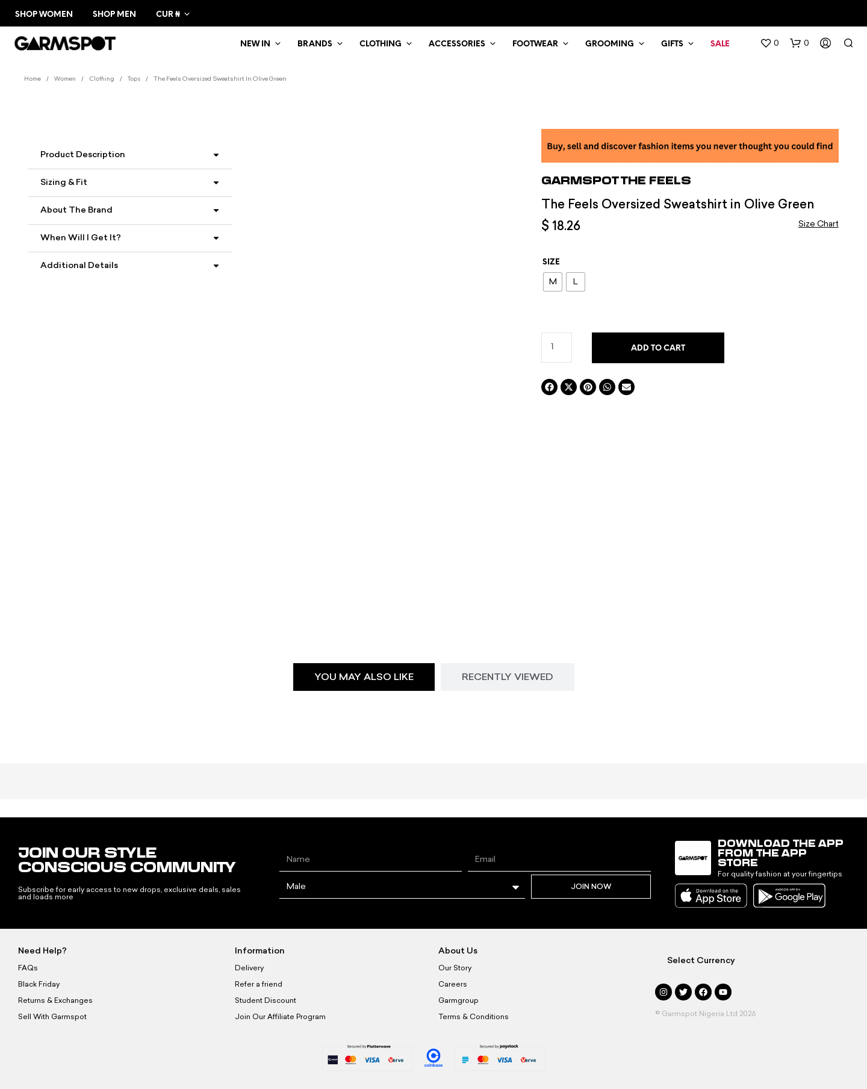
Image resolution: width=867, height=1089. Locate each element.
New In (255, 44)
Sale (720, 44)
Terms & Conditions (473, 1017)
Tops (134, 79)
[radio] (553, 282)
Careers (452, 984)
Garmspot (581, 180)
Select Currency (701, 960)
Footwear (535, 44)
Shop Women (44, 15)
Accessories (457, 44)
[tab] (364, 677)
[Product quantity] (556, 347)
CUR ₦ (167, 15)
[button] (769, 43)
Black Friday (39, 984)
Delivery (249, 968)
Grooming (609, 44)
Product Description (82, 154)
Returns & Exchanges (55, 1000)
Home (32, 79)
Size (551, 262)
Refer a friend (258, 984)
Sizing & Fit (63, 182)
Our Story (454, 968)
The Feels (656, 180)
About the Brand (76, 210)
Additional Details (79, 265)
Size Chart (818, 224)
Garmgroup (458, 1000)
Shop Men (114, 15)
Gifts (672, 44)
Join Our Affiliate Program (280, 1017)
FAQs (28, 968)
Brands (314, 44)
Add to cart (658, 348)
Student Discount (265, 1000)
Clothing (380, 44)
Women (65, 79)
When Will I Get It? (80, 237)
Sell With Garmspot (52, 1017)
